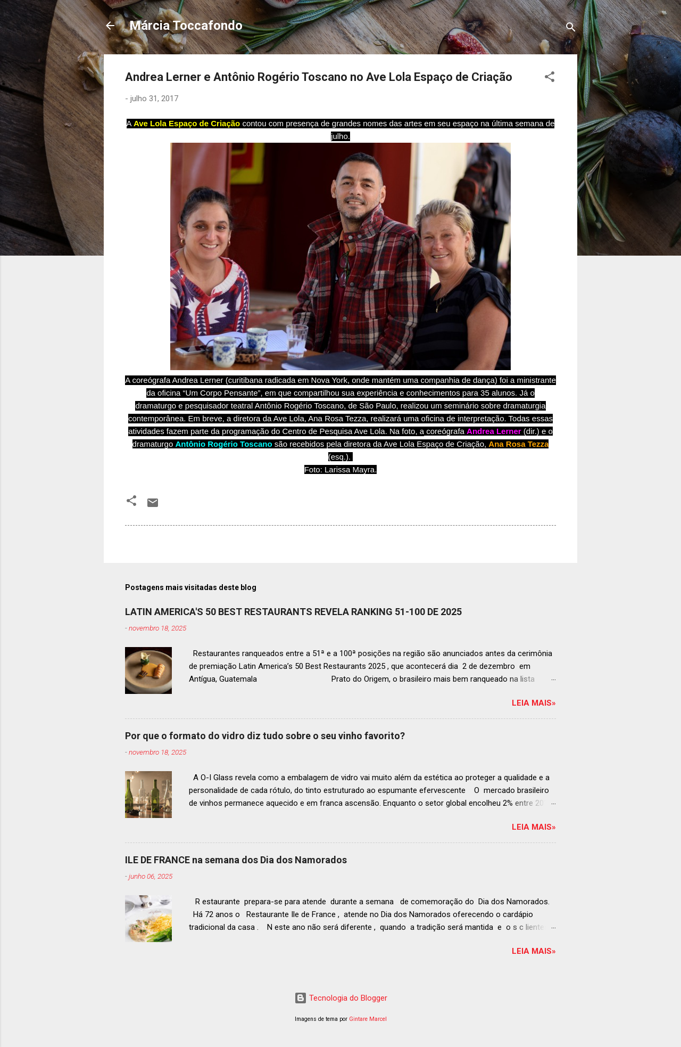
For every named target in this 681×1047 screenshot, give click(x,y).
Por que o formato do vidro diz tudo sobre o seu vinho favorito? (265, 735)
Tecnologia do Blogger (340, 998)
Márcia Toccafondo (186, 25)
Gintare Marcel (368, 1019)
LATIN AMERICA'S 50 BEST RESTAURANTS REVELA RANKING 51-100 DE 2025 (293, 611)
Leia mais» (534, 703)
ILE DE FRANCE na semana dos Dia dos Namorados (236, 859)
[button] (549, 78)
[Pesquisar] (570, 29)
